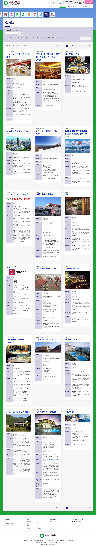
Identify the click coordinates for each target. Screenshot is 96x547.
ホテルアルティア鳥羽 (48, 411)
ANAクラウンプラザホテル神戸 (18, 131)
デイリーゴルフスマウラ (48, 339)
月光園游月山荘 (77, 268)
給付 (90, 6)
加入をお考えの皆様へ (9, 523)
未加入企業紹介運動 (9, 524)
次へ (87, 46)
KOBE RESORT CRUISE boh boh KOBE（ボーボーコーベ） (77, 133)
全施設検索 (80, 15)
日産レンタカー (13, 267)
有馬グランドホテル (77, 339)
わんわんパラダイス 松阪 (18, 411)
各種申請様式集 (84, 6)
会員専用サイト (76, 517)
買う (57, 15)
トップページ (44, 6)
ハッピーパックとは (53, 6)
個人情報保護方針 (82, 519)
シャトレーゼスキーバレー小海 (48, 131)
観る (16, 15)
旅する (33, 15)
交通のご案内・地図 (77, 521)
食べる (45, 15)
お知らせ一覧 (7, 519)
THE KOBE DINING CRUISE (18, 340)
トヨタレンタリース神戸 (18, 193)
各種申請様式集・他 (54, 519)
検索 (21, 33)
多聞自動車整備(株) (48, 193)
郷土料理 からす (77, 53)
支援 (68, 15)
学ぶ (63, 15)
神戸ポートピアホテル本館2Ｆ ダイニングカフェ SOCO (48, 56)
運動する (27, 15)
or (10, 39)
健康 (51, 15)
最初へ (57, 46)
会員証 (74, 16)
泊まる (39, 15)
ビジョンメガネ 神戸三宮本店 (18, 54)
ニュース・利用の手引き (73, 6)
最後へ (90, 46)
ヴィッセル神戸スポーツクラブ (48, 269)
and (7, 39)
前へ (59, 46)
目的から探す (63, 6)
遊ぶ (22, 15)
